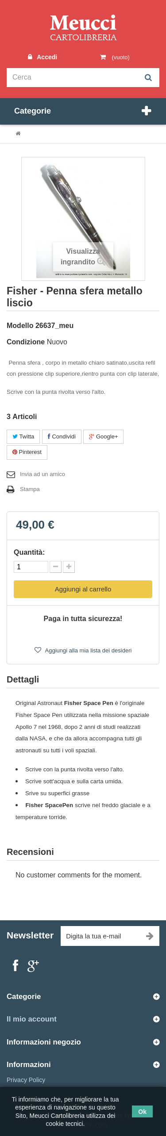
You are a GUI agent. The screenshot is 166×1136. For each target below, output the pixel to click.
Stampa (30, 489)
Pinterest (27, 452)
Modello (20, 325)
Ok (142, 1111)
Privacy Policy (26, 1079)
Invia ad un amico (42, 474)
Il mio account (32, 1019)
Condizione (26, 342)
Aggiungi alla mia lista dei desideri (88, 650)
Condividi (62, 436)
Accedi (46, 57)
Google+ (103, 436)
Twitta (23, 436)
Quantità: (29, 552)
